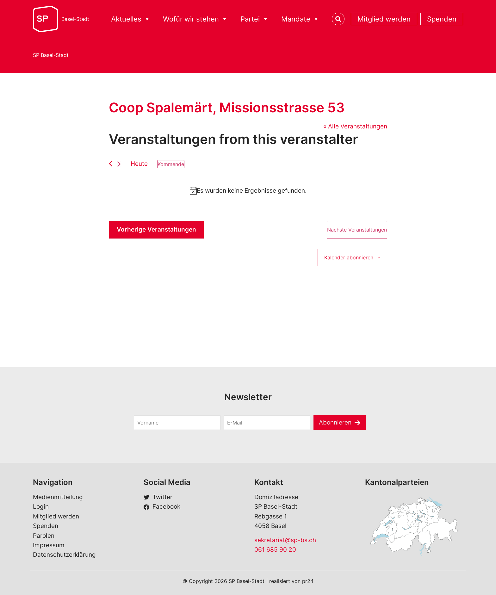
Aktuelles (130, 19)
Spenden (441, 19)
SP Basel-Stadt (51, 55)
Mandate (300, 19)
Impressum (49, 545)
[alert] (248, 191)
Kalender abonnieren (348, 257)
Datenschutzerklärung (64, 554)
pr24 (307, 581)
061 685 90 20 (275, 549)
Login (41, 506)
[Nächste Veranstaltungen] (119, 164)
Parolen (43, 535)
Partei (254, 19)
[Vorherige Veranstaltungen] (110, 164)
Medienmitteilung (58, 497)
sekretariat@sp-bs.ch (285, 540)
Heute (139, 163)
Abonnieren (335, 422)
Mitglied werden (384, 19)
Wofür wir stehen (195, 19)
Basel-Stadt (75, 19)
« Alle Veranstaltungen (355, 126)
